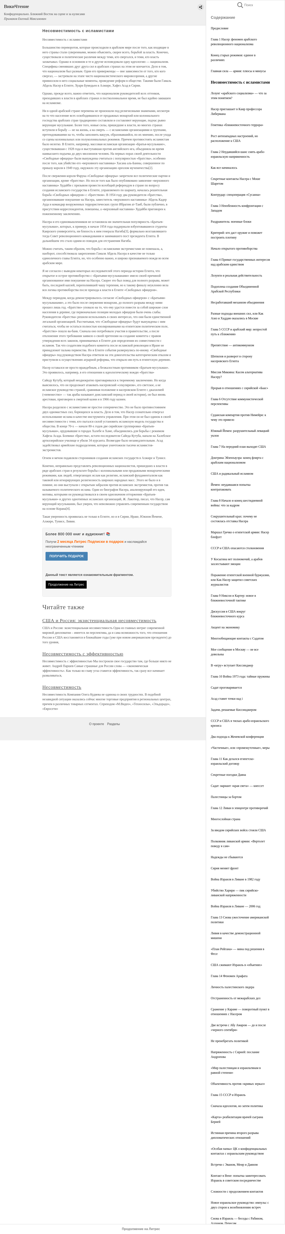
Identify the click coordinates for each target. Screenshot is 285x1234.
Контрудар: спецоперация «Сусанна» (236, 194)
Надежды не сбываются (227, 857)
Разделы (113, 724)
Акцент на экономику (225, 627)
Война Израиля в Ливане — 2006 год (235, 906)
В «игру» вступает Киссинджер (232, 665)
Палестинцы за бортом (226, 797)
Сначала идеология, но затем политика (237, 1106)
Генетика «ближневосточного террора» (237, 125)
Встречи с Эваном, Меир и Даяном (234, 1164)
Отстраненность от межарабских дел (235, 998)
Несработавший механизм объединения (237, 302)
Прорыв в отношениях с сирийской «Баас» (239, 388)
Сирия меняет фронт (224, 868)
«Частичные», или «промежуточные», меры (240, 747)
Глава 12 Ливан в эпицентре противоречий (239, 808)
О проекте (96, 724)
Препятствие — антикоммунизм (232, 345)
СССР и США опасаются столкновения (237, 548)
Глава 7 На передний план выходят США (238, 446)
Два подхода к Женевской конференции (237, 736)
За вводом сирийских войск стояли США (238, 830)
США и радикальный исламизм (232, 473)
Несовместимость (61, 687)
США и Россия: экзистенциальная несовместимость (99, 620)
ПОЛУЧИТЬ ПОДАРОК (66, 556)
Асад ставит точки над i (227, 698)
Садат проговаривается (226, 687)
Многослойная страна (225, 819)
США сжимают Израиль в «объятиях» (236, 965)
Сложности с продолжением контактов (237, 1191)
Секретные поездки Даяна (228, 774)
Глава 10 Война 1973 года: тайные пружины (240, 676)
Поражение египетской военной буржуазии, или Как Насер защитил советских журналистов (240, 579)
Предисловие (219, 28)
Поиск (244, 5)
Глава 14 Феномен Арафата (229, 976)
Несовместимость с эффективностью (82, 653)
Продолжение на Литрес (66, 584)
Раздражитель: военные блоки (231, 221)
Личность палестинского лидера (232, 987)
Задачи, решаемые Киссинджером (233, 709)
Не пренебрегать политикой (229, 1041)
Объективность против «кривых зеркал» (238, 1083)
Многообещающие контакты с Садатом (237, 638)
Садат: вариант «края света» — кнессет (237, 785)
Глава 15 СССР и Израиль (228, 1095)
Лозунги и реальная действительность (236, 275)
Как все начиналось (224, 167)
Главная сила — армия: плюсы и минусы (238, 71)
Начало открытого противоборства (234, 248)
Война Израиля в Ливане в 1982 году (235, 879)
